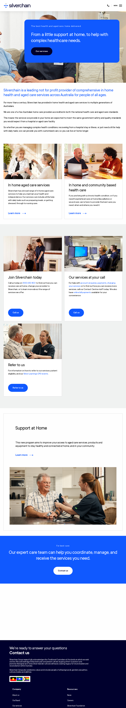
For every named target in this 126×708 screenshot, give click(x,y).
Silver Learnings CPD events (36, 373)
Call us (16, 312)
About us (15, 695)
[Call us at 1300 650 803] (108, 5)
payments (101, 283)
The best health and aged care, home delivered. (56, 26)
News (69, 695)
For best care (63, 546)
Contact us (63, 570)
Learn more (14, 213)
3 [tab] (15, 79)
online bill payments (82, 292)
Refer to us (18, 388)
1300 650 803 (29, 283)
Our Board (16, 700)
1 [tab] (10, 79)
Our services (42, 51)
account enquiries (88, 283)
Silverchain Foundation (76, 706)
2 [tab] (12, 79)
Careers (70, 700)
